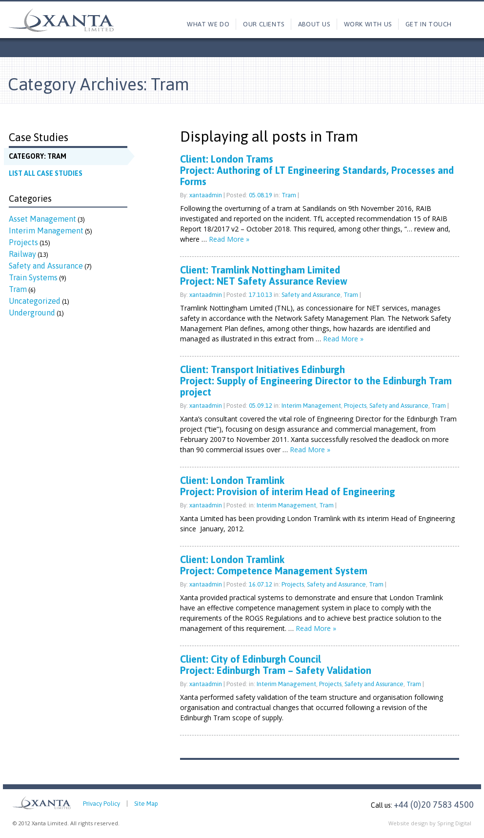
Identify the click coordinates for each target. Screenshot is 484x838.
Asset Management (42, 218)
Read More (229, 239)
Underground (32, 312)
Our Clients (263, 24)
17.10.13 (261, 294)
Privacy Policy (101, 803)
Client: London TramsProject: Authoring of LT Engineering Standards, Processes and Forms (317, 170)
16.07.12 (261, 584)
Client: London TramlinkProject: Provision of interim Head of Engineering (287, 486)
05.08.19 (261, 195)
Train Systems (33, 277)
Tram (18, 289)
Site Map (146, 803)
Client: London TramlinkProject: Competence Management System (273, 565)
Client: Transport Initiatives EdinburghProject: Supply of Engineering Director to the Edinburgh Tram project (316, 381)
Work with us (368, 24)
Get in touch (428, 24)
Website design (408, 823)
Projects (23, 242)
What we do (208, 24)
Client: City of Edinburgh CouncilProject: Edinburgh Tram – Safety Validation (275, 664)
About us (314, 24)
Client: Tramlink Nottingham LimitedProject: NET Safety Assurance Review (263, 275)
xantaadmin (205, 195)
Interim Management (46, 230)
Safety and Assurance (46, 265)
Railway (22, 254)
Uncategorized (34, 300)
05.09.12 (261, 405)
